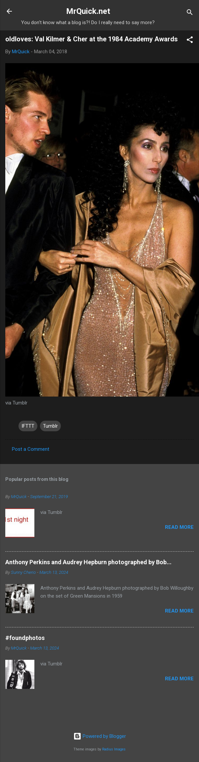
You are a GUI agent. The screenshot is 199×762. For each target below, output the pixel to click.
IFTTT (27, 426)
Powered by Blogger (99, 736)
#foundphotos (25, 637)
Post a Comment (30, 449)
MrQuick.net (88, 11)
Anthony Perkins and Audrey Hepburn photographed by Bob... (88, 562)
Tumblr (50, 426)
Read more (179, 527)
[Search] (190, 13)
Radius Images (114, 749)
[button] (190, 41)
